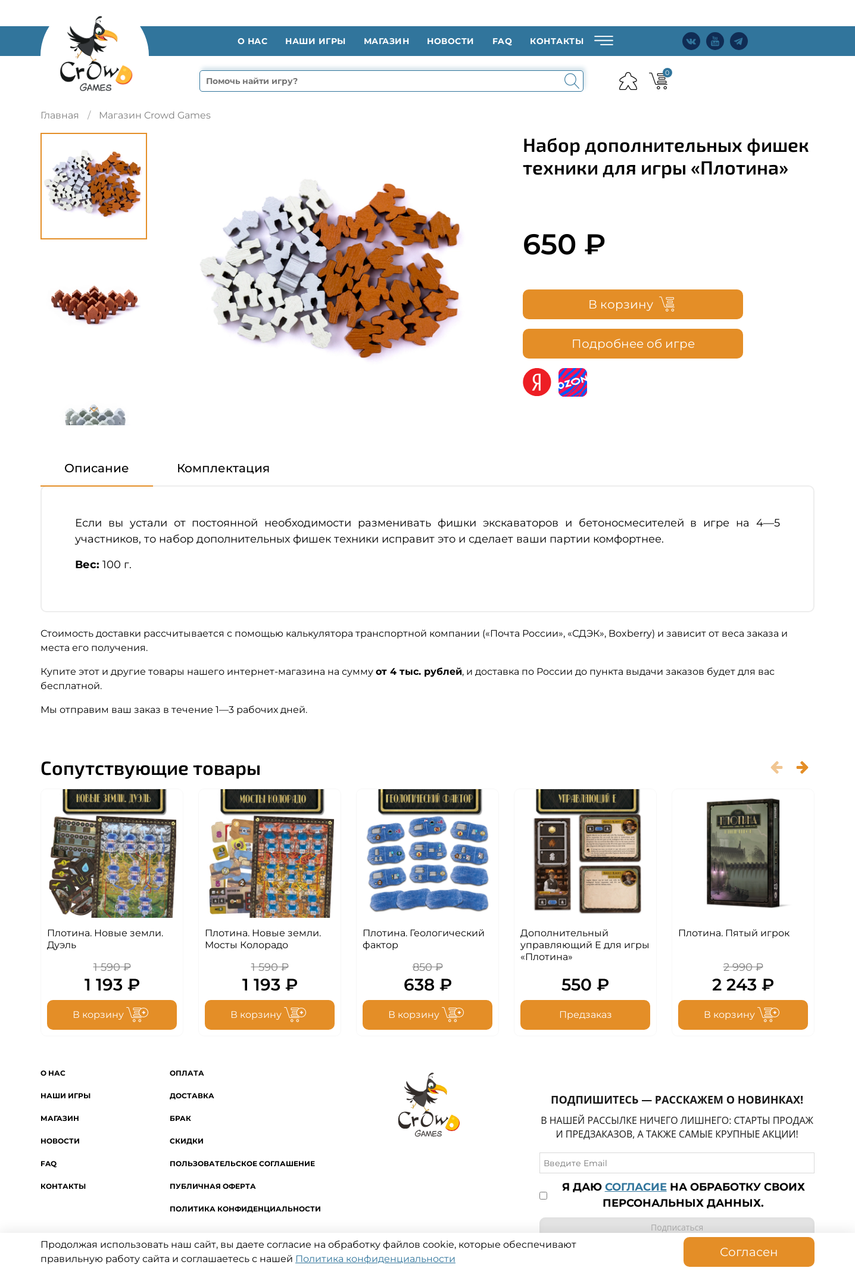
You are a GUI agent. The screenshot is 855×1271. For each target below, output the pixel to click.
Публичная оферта (213, 1186)
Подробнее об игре (633, 346)
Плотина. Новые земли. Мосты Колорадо (263, 942)
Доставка (192, 1096)
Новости (451, 42)
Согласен (749, 1252)
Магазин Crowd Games (155, 117)
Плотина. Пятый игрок (734, 936)
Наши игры (315, 42)
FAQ (502, 42)
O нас (253, 42)
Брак (180, 1118)
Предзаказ (585, 1017)
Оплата (187, 1073)
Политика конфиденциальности (245, 1209)
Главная (59, 117)
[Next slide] (94, 412)
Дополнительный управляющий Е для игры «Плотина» (585, 947)
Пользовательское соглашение (242, 1164)
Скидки (187, 1141)
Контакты (556, 42)
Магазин (387, 42)
